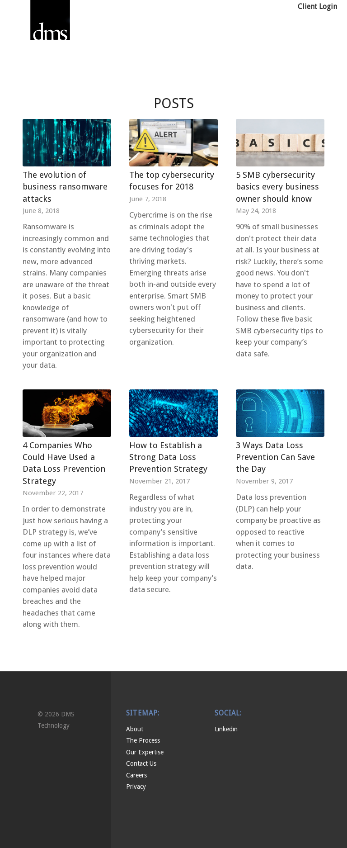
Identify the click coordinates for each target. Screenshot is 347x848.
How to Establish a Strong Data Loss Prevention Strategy (168, 457)
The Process (143, 740)
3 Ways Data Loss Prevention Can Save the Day (275, 457)
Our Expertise (145, 752)
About (134, 729)
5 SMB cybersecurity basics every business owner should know (277, 186)
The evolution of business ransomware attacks (65, 186)
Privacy (136, 786)
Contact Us (141, 763)
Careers (136, 775)
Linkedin (226, 729)
